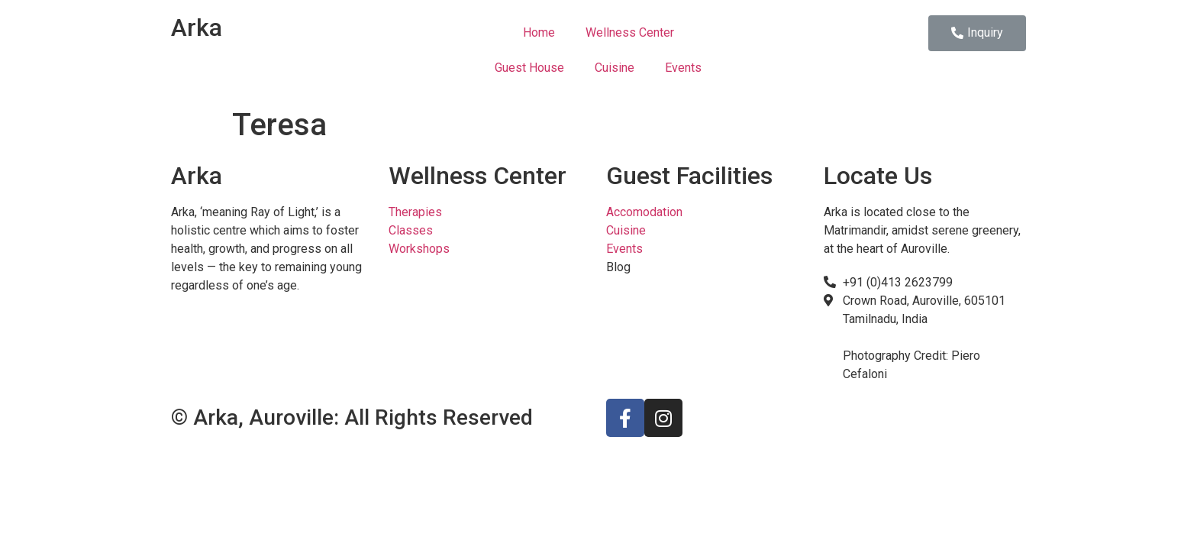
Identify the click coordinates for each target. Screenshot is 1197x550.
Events (683, 67)
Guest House (529, 67)
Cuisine (614, 67)
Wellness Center (630, 32)
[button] (977, 33)
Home (539, 32)
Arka (196, 27)
